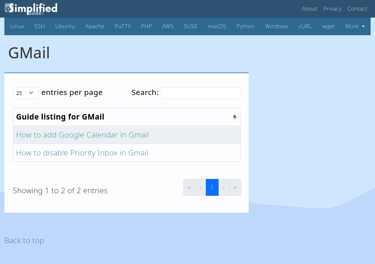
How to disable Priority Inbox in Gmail (82, 152)
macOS (217, 26)
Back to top (24, 240)
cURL (305, 26)
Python (246, 26)
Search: (145, 92)
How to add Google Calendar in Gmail (82, 134)
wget (328, 26)
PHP (146, 26)
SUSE (191, 26)
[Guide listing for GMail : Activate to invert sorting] (127, 117)
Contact (358, 8)
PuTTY (123, 26)
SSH (39, 26)
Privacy (332, 8)
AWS (168, 26)
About (310, 8)
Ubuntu (65, 26)
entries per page (72, 92)
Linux (17, 26)
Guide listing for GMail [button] (60, 116)
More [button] (353, 26)
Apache (95, 26)
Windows (277, 26)
